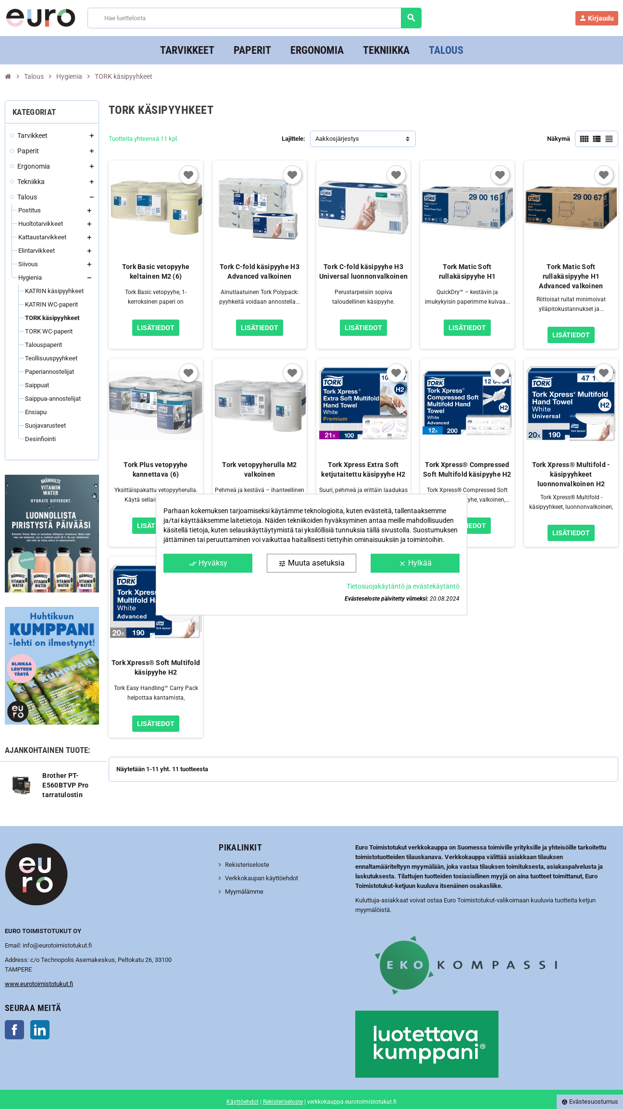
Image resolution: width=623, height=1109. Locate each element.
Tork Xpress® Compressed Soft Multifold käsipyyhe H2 (467, 469)
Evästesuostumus (589, 1101)
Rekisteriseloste (247, 864)
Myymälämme (244, 891)
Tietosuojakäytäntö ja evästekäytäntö (403, 586)
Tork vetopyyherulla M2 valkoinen (259, 469)
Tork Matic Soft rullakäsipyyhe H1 (467, 271)
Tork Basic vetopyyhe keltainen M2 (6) (156, 271)
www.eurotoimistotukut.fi (39, 983)
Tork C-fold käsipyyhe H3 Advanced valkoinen (259, 271)
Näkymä (558, 138)
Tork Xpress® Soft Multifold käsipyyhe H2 (156, 667)
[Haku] (254, 18)
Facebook (14, 1029)
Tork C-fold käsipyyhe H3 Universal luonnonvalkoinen (363, 271)
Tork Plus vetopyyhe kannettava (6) (155, 469)
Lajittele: (293, 138)
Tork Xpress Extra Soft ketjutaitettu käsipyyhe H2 (363, 469)
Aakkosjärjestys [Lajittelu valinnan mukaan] (337, 138)
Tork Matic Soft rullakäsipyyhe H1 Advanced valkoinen (571, 276)
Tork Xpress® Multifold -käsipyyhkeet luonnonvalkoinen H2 (571, 474)
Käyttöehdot (242, 1101)
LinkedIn (40, 1029)
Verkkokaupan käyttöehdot (261, 878)
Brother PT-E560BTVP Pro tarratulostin (65, 785)
